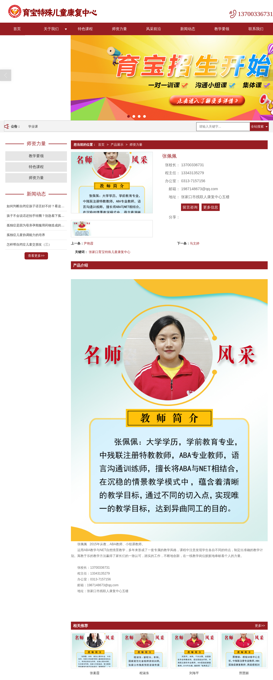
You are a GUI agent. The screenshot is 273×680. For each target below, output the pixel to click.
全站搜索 (257, 126)
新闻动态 (187, 28)
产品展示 (117, 144)
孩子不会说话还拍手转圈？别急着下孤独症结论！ (37, 215)
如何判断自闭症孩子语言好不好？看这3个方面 (37, 206)
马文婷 (194, 243)
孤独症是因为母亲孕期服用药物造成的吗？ (37, 225)
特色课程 (85, 28)
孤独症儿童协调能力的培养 (26, 235)
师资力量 (119, 28)
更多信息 (210, 207)
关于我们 (51, 28)
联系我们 (255, 28)
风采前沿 (153, 28)
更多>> (260, 625)
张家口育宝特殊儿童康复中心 (109, 252)
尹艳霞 (88, 243)
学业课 (33, 126)
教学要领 (221, 28)
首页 (17, 28)
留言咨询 (190, 207)
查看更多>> (36, 255)
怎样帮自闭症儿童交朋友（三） (29, 244)
